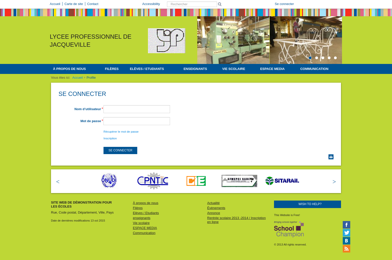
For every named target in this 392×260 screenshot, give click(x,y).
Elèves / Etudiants (147, 69)
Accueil (77, 77)
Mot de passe (90, 121)
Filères (112, 69)
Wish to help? (310, 204)
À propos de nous (69, 69)
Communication (314, 69)
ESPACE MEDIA (272, 69)
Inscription (110, 138)
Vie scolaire (233, 69)
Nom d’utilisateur (87, 109)
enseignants (195, 69)
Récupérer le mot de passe (121, 131)
